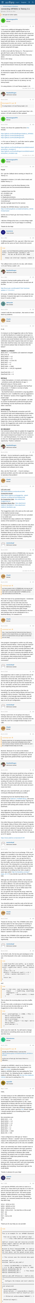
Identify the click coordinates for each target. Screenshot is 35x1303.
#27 (33, 99)
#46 (33, 1045)
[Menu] (2, 2)
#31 (33, 277)
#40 (33, 711)
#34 (33, 452)
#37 (33, 582)
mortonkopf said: (6, 585)
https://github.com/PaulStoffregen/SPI (12, 137)
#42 (33, 770)
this (28, 128)
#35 (33, 486)
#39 (33, 671)
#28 (33, 124)
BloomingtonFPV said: (8, 103)
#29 (33, 166)
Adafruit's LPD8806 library (18, 798)
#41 (33, 734)
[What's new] (29, 2)
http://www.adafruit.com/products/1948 (13, 491)
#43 (33, 849)
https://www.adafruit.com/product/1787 (13, 838)
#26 (33, 26)
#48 (33, 1183)
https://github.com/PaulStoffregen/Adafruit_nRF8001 (17, 133)
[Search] (33, 2)
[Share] (30, 26)
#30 (33, 238)
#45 (33, 951)
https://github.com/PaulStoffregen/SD (12, 135)
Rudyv (4, 11)
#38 (33, 626)
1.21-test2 (7, 1069)
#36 (33, 550)
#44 (33, 918)
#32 (33, 309)
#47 (33, 1088)
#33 (33, 326)
